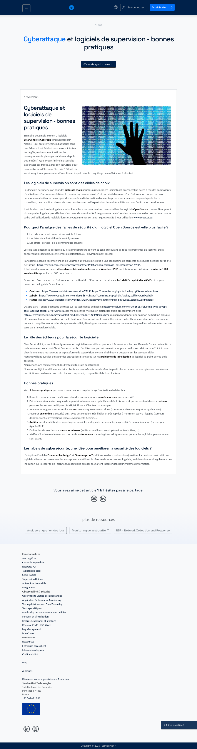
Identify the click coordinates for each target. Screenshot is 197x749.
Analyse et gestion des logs (46, 530)
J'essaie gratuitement (98, 64)
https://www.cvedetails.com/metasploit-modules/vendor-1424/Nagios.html (67, 314)
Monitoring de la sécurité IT (90, 530)
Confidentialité (30, 654)
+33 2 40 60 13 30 (31, 698)
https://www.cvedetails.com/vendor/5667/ (63, 295)
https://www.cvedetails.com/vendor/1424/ (63, 299)
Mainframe (28, 633)
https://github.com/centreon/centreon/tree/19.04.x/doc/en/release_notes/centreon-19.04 (88, 264)
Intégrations (28, 587)
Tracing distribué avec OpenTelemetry (42, 604)
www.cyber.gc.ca (143, 217)
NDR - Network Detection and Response (143, 530)
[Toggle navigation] (26, 8)
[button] (133, 7)
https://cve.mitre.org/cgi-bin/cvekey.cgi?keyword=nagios (121, 299)
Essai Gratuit (162, 7)
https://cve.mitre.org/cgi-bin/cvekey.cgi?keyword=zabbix (121, 295)
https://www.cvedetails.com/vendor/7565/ (66, 291)
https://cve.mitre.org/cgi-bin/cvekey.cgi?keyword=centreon (125, 291)
